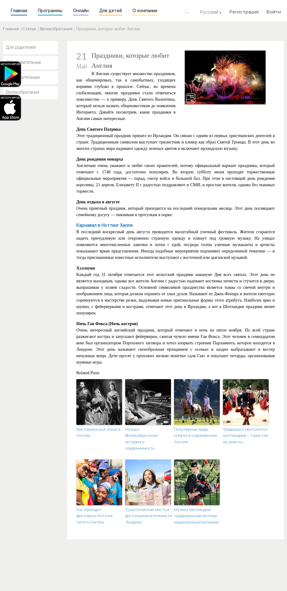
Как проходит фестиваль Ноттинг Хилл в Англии (94, 516)
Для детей (110, 10)
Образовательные (23, 62)
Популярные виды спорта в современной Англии (195, 435)
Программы (50, 10)
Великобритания (56, 29)
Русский (209, 12)
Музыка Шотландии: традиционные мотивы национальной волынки (196, 516)
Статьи (29, 29)
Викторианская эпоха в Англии (98, 432)
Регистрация (244, 11)
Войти (273, 11)
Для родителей (21, 47)
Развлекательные (23, 77)
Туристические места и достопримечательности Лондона (148, 516)
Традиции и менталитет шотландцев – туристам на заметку (245, 435)
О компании (145, 10)
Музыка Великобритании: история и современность (142, 439)
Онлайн (81, 10)
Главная (19, 10)
